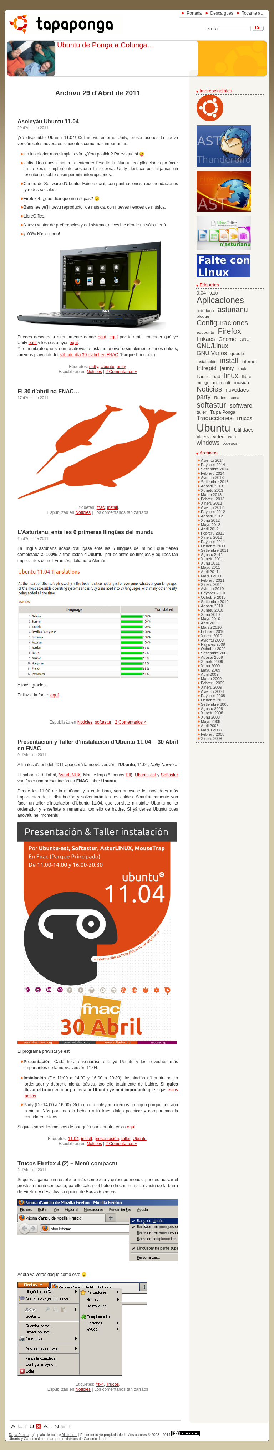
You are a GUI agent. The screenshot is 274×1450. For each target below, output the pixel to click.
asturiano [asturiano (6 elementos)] (205, 310)
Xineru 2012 (211, 537)
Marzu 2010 (211, 627)
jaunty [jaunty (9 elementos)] (227, 368)
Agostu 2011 (212, 554)
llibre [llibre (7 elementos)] (247, 376)
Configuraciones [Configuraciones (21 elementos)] (222, 323)
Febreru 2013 (212, 499)
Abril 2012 (210, 529)
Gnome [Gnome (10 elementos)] (227, 339)
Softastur (169, 774)
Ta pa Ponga (19, 1435)
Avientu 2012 (212, 507)
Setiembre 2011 (215, 550)
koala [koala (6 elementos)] (243, 368)
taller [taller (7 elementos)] (201, 412)
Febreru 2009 (212, 683)
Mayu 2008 (210, 721)
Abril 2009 (210, 674)
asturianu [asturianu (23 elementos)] (233, 309)
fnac (101, 507)
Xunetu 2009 (212, 661)
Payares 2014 (213, 465)
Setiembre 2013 (215, 482)
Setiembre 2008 (215, 704)
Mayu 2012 (210, 524)
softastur (103, 722)
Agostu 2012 (212, 516)
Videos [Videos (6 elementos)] (203, 436)
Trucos (112, 1384)
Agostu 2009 (212, 657)
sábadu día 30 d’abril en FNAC (89, 354)
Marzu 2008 (211, 730)
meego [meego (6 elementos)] (203, 382)
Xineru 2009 (211, 687)
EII (128, 774)
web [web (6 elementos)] (232, 436)
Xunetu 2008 (212, 713)
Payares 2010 (213, 593)
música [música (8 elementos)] (241, 382)
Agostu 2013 (212, 486)
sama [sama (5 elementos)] (234, 397)
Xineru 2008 (211, 738)
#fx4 (100, 1384)
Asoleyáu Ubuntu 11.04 (48, 121)
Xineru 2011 (211, 584)
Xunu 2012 (210, 520)
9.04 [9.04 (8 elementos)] (201, 293)
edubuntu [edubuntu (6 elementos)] (205, 332)
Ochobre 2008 (213, 700)
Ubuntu (108, 366)
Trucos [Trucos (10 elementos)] (244, 418)
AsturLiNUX (69, 774)
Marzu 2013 (211, 494)
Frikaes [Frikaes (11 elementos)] (206, 339)
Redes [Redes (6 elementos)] (220, 397)
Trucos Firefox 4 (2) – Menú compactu (67, 1163)
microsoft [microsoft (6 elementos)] (221, 382)
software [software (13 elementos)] (241, 405)
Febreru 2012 (212, 533)
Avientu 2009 (212, 640)
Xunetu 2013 (212, 490)
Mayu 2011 (210, 567)
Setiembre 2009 (215, 653)
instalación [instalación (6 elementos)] (207, 361)
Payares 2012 (213, 512)
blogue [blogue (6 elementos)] (203, 316)
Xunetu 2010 (212, 610)
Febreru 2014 (212, 473)
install (112, 507)
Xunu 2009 (210, 666)
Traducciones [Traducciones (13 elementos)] (214, 418)
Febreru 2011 (212, 580)
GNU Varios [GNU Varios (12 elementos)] (212, 353)
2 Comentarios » (121, 371)
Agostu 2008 (212, 708)
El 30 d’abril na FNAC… (48, 391)
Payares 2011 (213, 542)
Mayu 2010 (210, 619)
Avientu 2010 (212, 589)
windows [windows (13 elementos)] (208, 442)
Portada (194, 13)
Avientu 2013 (212, 477)
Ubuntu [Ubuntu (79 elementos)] (213, 428)
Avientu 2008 (212, 691)
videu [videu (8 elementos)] (218, 436)
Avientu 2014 (212, 460)
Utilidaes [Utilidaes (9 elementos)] (244, 430)
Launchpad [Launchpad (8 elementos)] (208, 376)
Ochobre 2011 (213, 546)
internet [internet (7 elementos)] (249, 361)
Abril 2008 (210, 726)
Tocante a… (253, 13)
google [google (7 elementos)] (237, 353)
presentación (107, 1138)
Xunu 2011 (210, 563)
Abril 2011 (210, 572)
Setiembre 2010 (215, 601)
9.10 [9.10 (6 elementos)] (213, 293)
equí (102, 337)
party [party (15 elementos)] (203, 396)
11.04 (73, 1138)
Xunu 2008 (210, 717)
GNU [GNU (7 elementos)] (245, 339)
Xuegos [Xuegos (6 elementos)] (230, 443)
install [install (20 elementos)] (229, 360)
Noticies (94, 371)
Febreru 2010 (212, 631)
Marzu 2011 (211, 576)
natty (93, 366)
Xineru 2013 (211, 503)
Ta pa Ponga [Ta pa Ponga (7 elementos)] (222, 412)
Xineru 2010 (211, 636)
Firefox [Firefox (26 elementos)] (229, 331)
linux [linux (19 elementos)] (231, 375)
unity (121, 366)
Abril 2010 (210, 623)
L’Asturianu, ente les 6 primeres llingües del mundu (85, 532)
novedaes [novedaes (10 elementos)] (237, 390)
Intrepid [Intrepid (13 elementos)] (207, 368)
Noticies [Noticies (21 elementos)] (209, 389)
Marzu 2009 (211, 679)
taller (125, 1138)
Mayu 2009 (210, 670)
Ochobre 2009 (213, 649)
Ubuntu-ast (145, 774)
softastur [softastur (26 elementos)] (211, 405)
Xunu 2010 (210, 614)
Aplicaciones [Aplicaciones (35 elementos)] (220, 300)
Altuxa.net (69, 1435)
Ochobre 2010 (213, 597)
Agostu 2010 (212, 606)
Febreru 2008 (212, 734)
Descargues (221, 13)
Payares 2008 (213, 696)
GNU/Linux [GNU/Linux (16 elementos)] (212, 345)
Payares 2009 (213, 644)
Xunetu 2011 (212, 559)
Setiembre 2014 (215, 469)
